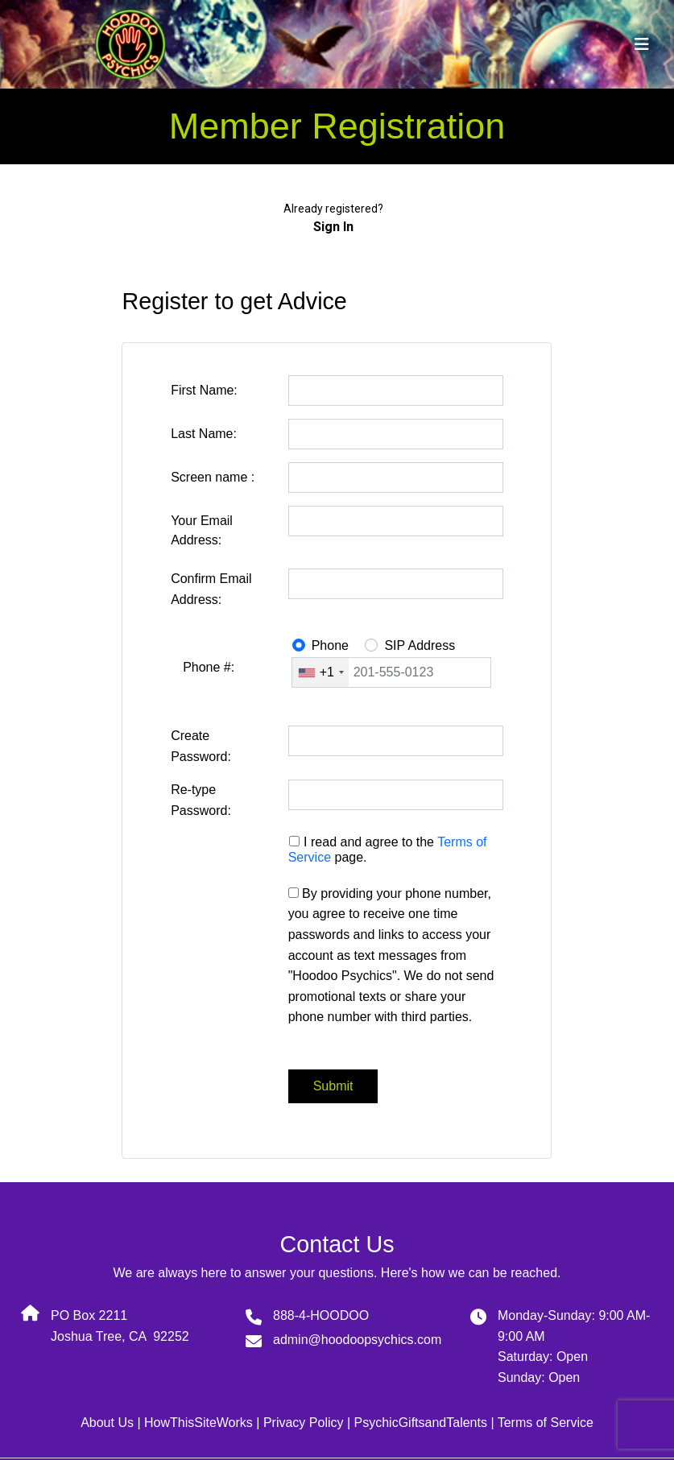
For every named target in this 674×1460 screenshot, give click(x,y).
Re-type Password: (201, 800)
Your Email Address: (202, 530)
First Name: (204, 390)
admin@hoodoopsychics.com (357, 1339)
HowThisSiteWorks (198, 1422)
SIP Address (419, 645)
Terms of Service (545, 1422)
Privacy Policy (303, 1422)
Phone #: (208, 667)
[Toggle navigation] (641, 44)
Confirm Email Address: (211, 589)
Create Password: (201, 746)
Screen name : (212, 477)
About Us (107, 1422)
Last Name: (204, 433)
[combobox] (320, 672)
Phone (330, 645)
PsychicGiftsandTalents (420, 1422)
